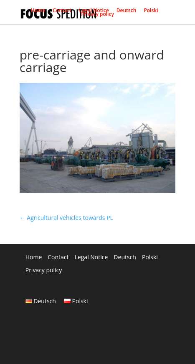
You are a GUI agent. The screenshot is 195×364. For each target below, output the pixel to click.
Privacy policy (97, 16)
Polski (151, 12)
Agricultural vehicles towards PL (66, 218)
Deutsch (126, 12)
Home (37, 12)
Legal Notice (94, 12)
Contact (62, 12)
